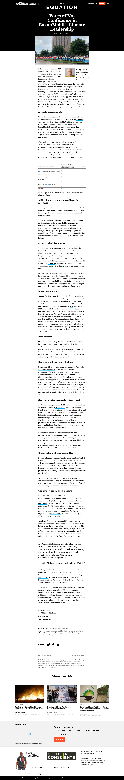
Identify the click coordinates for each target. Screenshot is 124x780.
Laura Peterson (85, 714)
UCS (28, 743)
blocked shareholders (60, 266)
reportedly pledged (75, 324)
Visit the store (36, 768)
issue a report (60, 407)
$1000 (87, 730)
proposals (77, 193)
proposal (51, 263)
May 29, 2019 (78, 563)
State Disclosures (30, 774)
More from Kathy (78, 655)
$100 (71, 730)
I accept (106, 778)
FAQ (39, 774)
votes (53, 142)
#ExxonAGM (66, 555)
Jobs (49, 774)
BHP (71, 306)
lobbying (50, 635)
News (44, 774)
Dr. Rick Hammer (52, 435)
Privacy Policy (19, 774)
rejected (63, 102)
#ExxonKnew (46, 631)
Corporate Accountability (62, 628)
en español (91, 3)
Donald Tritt (43, 577)
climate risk (41, 633)
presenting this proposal (49, 458)
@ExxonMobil (48, 544)
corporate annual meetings (53, 633)
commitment (49, 329)
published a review (61, 309)
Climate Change (49, 628)
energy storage (55, 513)
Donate (102, 3)
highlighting (69, 423)
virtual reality (47, 600)
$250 (79, 730)
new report (42, 511)
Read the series (45, 620)
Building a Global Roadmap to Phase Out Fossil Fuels (59, 708)
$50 (63, 730)
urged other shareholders (51, 281)
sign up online (91, 753)
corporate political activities (70, 633)
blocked (78, 92)
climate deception (69, 631)
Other (96, 730)
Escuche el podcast (61, 768)
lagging (41, 344)
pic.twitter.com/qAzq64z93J (52, 557)
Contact (55, 774)
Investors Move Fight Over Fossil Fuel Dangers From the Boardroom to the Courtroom (94, 709)
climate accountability (56, 631)
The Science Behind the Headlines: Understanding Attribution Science (29, 708)
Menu (108, 3)
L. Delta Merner (20, 712)
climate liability (79, 631)
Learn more (71, 778)
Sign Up (85, 3)
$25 (57, 730)
